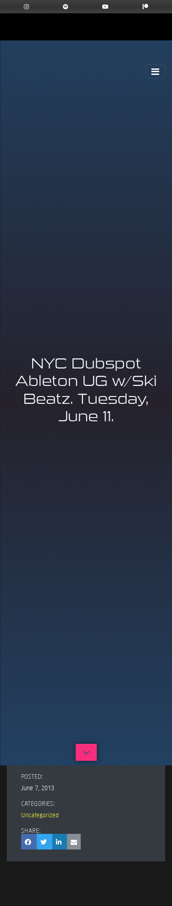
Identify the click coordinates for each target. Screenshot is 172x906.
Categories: (38, 803)
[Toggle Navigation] (155, 71)
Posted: (32, 776)
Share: (31, 830)
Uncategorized (40, 814)
